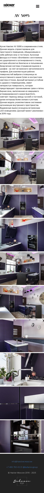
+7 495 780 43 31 (14, 467)
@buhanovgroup (30, 467)
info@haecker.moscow (22, 461)
